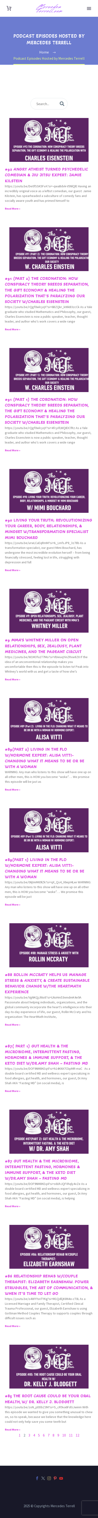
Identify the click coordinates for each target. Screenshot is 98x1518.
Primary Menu (89, 8)
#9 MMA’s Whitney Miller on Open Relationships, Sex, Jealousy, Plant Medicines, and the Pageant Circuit (43, 645)
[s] (49, 103)
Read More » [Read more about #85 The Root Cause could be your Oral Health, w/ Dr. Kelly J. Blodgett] (12, 1429)
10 (64, 1435)
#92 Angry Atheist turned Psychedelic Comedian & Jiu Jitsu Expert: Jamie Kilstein (46, 175)
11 (71, 1435)
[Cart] (9, 8)
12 (77, 1435)
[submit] (62, 103)
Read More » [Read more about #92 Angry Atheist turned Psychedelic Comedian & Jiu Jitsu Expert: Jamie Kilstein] (12, 208)
